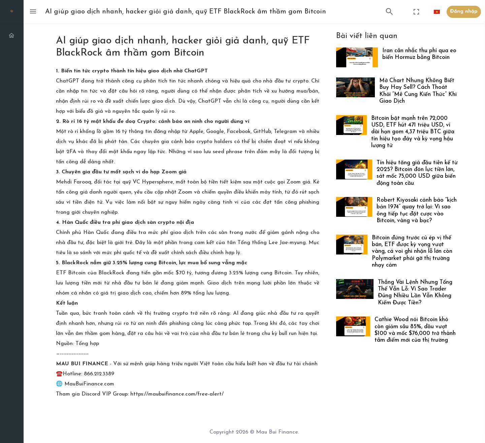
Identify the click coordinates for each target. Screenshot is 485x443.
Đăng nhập (464, 11)
